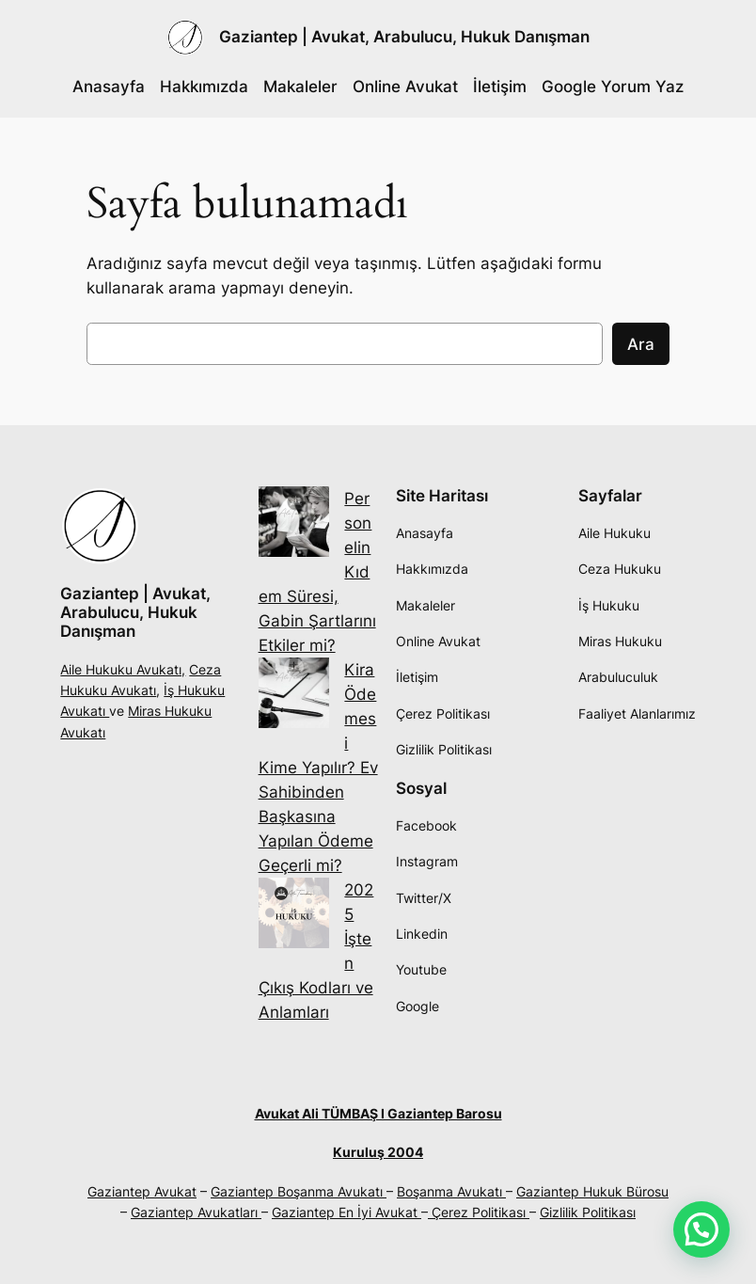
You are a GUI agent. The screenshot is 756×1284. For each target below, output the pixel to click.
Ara (640, 344)
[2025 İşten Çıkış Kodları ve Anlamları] (294, 916)
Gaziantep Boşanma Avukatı (298, 1191)
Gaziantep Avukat (142, 1191)
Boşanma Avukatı (451, 1191)
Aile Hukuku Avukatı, (122, 669)
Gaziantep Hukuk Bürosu (592, 1191)
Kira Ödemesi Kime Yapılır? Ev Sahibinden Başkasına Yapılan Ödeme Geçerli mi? (318, 767)
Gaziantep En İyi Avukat (346, 1212)
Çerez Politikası (478, 1212)
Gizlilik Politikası (588, 1212)
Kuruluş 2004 (378, 1152)
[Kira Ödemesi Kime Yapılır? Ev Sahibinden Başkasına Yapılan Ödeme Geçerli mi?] (294, 696)
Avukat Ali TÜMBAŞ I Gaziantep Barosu (378, 1113)
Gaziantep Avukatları (196, 1212)
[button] (701, 1229)
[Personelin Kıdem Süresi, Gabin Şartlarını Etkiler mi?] (294, 524)
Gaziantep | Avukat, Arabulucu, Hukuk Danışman (404, 36)
